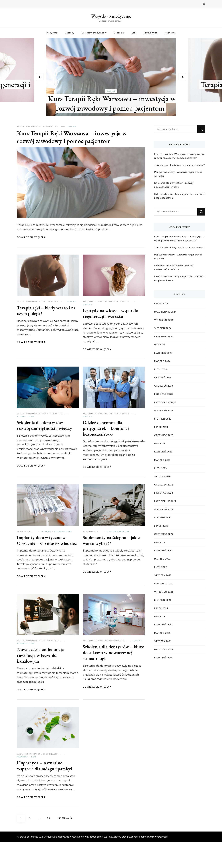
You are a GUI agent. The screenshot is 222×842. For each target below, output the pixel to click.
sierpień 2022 (162, 517)
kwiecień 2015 (163, 657)
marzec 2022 (162, 558)
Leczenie (119, 32)
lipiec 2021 (161, 608)
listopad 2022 (163, 493)
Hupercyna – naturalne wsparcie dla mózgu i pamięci (44, 766)
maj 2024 (159, 344)
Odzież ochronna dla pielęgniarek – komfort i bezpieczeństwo (106, 428)
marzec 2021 (162, 633)
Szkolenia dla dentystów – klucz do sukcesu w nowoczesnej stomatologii (113, 652)
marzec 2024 (162, 361)
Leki (134, 32)
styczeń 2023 (162, 476)
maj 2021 (159, 616)
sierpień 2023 (162, 418)
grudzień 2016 (163, 649)
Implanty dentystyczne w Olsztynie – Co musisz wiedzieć (47, 540)
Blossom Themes (138, 836)
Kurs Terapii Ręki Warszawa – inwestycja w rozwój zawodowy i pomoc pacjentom (112, 103)
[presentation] (40, 77)
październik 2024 (165, 311)
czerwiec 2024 (163, 336)
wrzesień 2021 (163, 591)
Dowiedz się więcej (31, 237)
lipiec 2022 (161, 526)
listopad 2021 (163, 583)
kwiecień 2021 (163, 624)
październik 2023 (165, 402)
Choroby (69, 32)
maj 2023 (159, 443)
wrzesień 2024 (163, 320)
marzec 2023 (162, 460)
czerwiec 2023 (163, 435)
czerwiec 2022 (163, 534)
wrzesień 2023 (163, 410)
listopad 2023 (163, 394)
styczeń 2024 (162, 377)
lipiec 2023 (161, 427)
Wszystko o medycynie (111, 16)
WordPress (161, 836)
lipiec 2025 (161, 303)
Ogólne (111, 91)
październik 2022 (165, 501)
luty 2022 (160, 567)
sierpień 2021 (162, 600)
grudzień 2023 (163, 385)
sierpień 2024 (162, 328)
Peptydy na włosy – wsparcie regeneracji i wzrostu (110, 313)
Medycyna (51, 32)
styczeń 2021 (162, 641)
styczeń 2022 (162, 575)
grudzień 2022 (163, 484)
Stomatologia (25, 416)
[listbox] (111, 77)
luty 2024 (160, 369)
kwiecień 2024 (163, 353)
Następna (64, 818)
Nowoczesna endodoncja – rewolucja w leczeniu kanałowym (42, 655)
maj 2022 (159, 542)
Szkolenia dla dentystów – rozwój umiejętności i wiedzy (44, 425)
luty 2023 (160, 468)
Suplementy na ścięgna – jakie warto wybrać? (111, 540)
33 (49, 817)
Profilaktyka (150, 32)
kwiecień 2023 (163, 451)
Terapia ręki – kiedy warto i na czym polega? (46, 311)
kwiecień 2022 (163, 550)
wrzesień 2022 (163, 509)
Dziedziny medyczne (93, 32)
